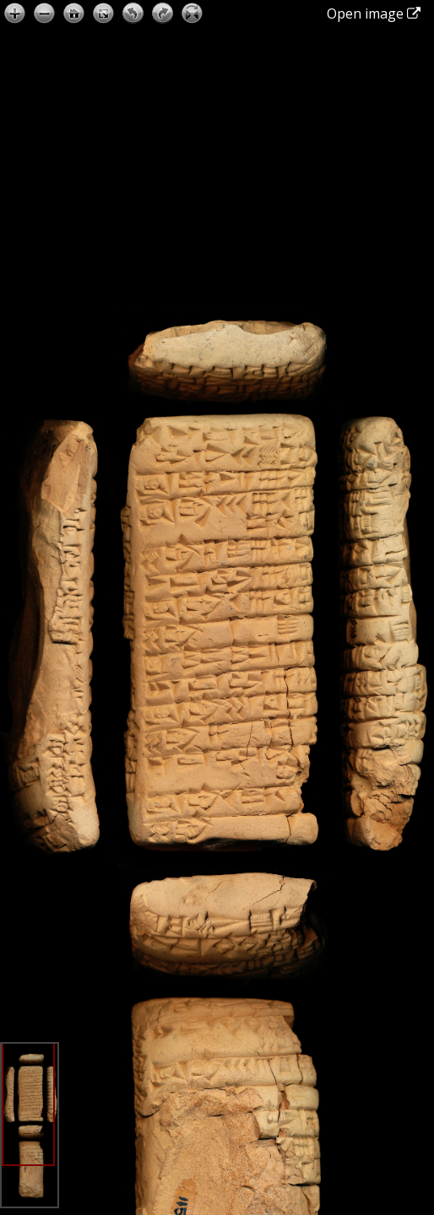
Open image (373, 13)
